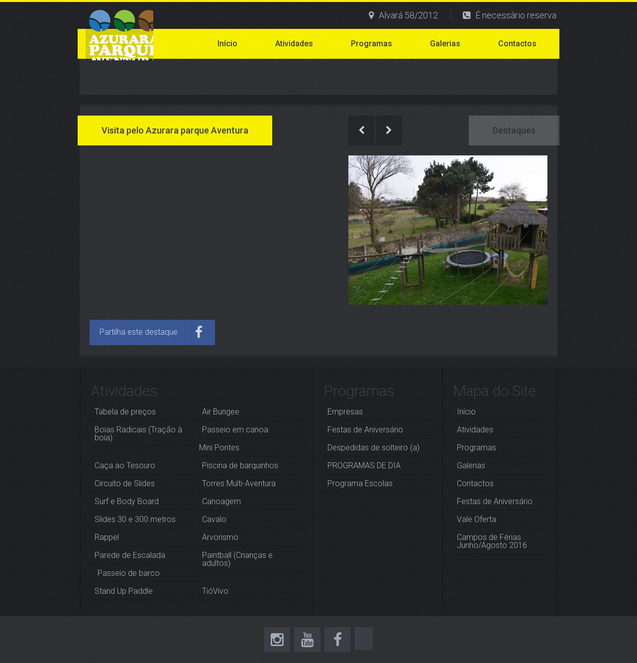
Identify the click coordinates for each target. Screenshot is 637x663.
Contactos (517, 43)
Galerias (445, 43)
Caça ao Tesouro (125, 465)
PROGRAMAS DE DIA (364, 465)
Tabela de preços (125, 411)
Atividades (294, 43)
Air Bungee (220, 411)
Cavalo (214, 519)
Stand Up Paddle (124, 591)
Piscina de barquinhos (240, 465)
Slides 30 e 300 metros (135, 519)
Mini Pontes (219, 447)
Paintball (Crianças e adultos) (237, 559)
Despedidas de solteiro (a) (373, 447)
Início (227, 43)
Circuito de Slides (125, 483)
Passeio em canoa (235, 429)
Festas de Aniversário (365, 429)
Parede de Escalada (130, 555)
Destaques (514, 130)
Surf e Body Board (127, 501)
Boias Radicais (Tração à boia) (138, 433)
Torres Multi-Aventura (239, 483)
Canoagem (221, 501)
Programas (371, 43)
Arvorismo (220, 537)
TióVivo (215, 591)
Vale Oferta (476, 519)
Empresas (345, 411)
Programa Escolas (360, 483)
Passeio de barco (129, 573)
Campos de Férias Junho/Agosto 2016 (492, 541)
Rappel (107, 537)
